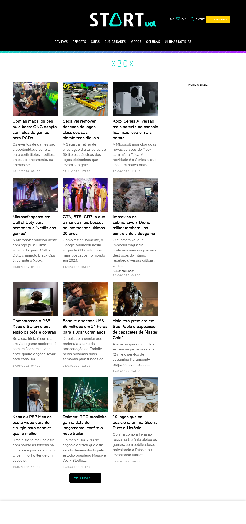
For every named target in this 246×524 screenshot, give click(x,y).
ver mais (85, 478)
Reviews (61, 41)
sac (172, 19)
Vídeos (136, 41)
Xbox (123, 63)
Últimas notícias (178, 41)
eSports (79, 41)
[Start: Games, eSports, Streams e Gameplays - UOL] (117, 20)
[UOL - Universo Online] (150, 24)
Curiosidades (115, 41)
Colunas (153, 41)
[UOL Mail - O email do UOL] (181, 19)
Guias (95, 41)
